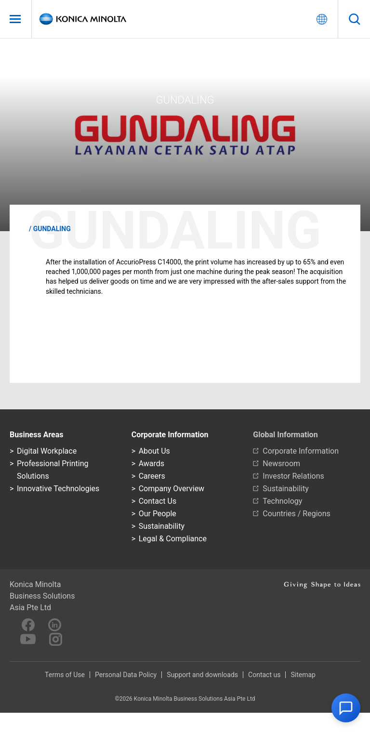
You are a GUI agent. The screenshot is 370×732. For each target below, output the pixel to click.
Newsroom (281, 463)
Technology (282, 501)
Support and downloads (202, 675)
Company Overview (171, 488)
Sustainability (162, 526)
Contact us (264, 675)
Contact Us (158, 501)
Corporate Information (301, 451)
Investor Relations (293, 476)
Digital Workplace (47, 451)
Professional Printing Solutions (52, 470)
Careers (152, 476)
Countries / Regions (296, 513)
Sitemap (303, 675)
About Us (154, 451)
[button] (345, 707)
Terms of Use (65, 675)
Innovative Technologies (58, 488)
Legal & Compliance (173, 538)
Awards (151, 463)
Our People (157, 513)
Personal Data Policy (126, 675)
